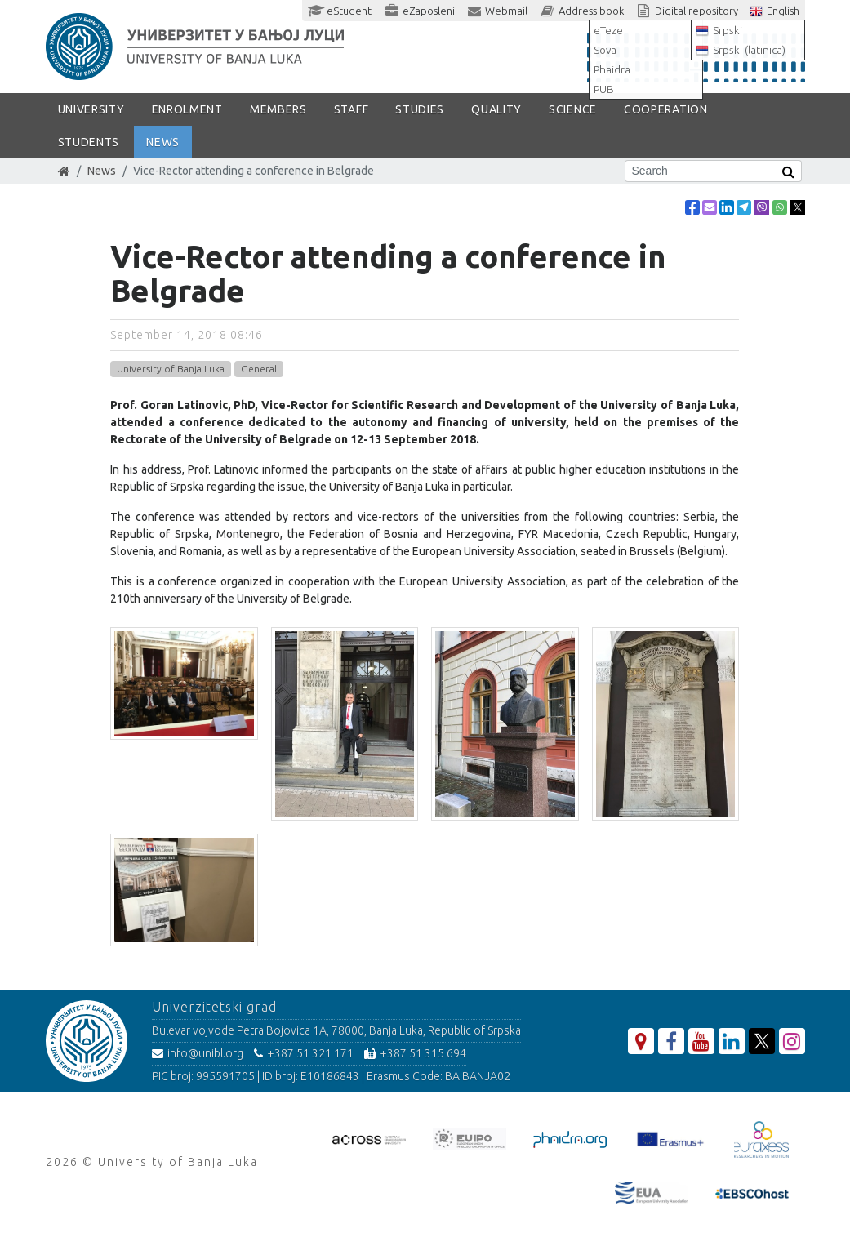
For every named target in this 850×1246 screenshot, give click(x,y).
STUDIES (419, 109)
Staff (351, 109)
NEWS (163, 142)
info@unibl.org (197, 1053)
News (101, 170)
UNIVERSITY (91, 109)
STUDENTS (89, 142)
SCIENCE (573, 109)
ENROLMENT (187, 109)
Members (278, 109)
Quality (496, 109)
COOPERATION (666, 109)
